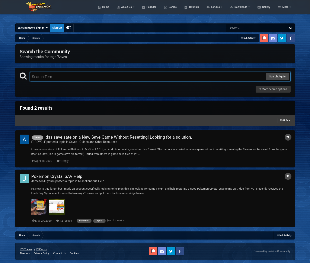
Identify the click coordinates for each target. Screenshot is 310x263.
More (285, 10)
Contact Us (59, 253)
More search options (273, 89)
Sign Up (57, 27)
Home (126, 10)
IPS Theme (26, 249)
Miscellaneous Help (91, 181)
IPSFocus (41, 249)
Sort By (285, 120)
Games (192, 10)
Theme (25, 253)
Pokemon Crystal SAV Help (56, 176)
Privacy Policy (41, 253)
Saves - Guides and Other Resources (93, 142)
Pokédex (171, 10)
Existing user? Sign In (33, 28)
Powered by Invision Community (272, 251)
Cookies (74, 253)
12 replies (64, 220)
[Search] (245, 28)
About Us (147, 10)
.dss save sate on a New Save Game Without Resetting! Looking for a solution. (118, 137)
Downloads (261, 10)
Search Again (277, 76)
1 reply (62, 161)
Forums (236, 10)
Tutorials (214, 10)
